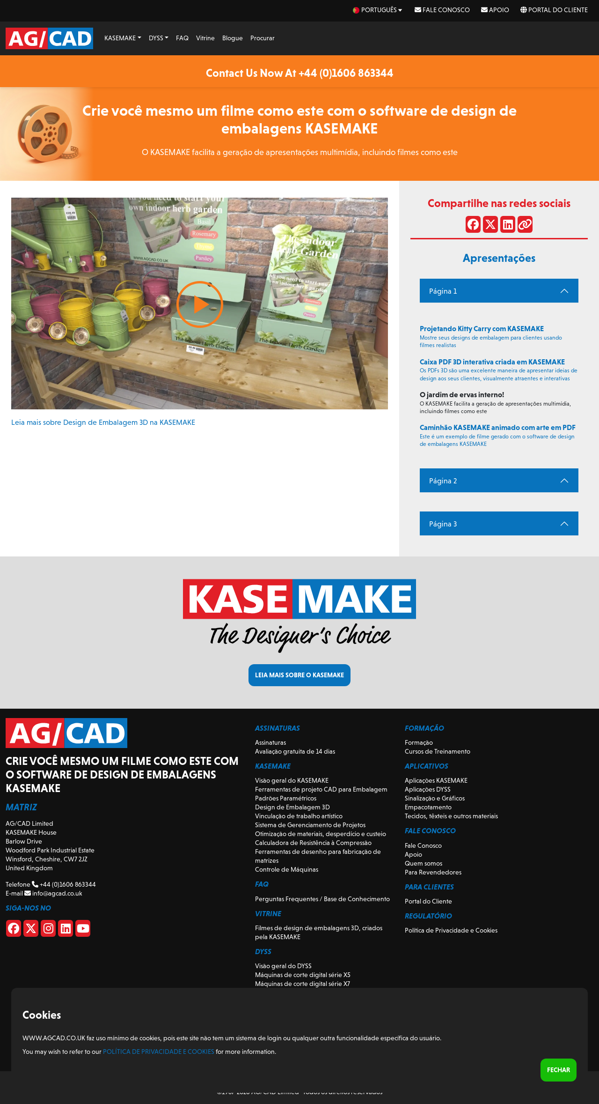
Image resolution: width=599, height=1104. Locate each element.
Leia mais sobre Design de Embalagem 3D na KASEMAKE (103, 422)
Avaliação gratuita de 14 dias (295, 751)
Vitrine (205, 38)
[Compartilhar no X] (490, 226)
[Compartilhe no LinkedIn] (508, 226)
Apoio (495, 10)
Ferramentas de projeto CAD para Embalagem (321, 789)
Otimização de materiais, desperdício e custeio (320, 833)
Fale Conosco (442, 10)
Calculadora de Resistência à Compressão (313, 842)
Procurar (262, 38)
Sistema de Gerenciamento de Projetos (310, 825)
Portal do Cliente (554, 10)
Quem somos (423, 863)
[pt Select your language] (378, 10)
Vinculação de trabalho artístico (299, 816)
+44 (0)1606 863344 (64, 884)
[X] (31, 930)
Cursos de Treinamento (437, 751)
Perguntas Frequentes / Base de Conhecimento (322, 899)
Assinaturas (270, 742)
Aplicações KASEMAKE (436, 780)
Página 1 (443, 291)
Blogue (232, 38)
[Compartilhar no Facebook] (473, 226)
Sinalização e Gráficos (435, 798)
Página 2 (443, 481)
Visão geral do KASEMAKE (292, 780)
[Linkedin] (65, 930)
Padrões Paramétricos (285, 798)
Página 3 (443, 524)
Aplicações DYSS (428, 789)
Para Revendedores (433, 872)
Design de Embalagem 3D (292, 807)
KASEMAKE (120, 38)
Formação (419, 742)
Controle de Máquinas (286, 869)
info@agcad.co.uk (53, 893)
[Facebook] (14, 930)
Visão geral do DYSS (283, 966)
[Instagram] (48, 930)
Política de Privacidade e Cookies (451, 930)
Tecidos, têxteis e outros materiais (451, 816)
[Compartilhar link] (525, 226)
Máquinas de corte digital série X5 (303, 974)
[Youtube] (83, 930)
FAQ (182, 38)
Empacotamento (428, 807)
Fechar (558, 1070)
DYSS (156, 38)
